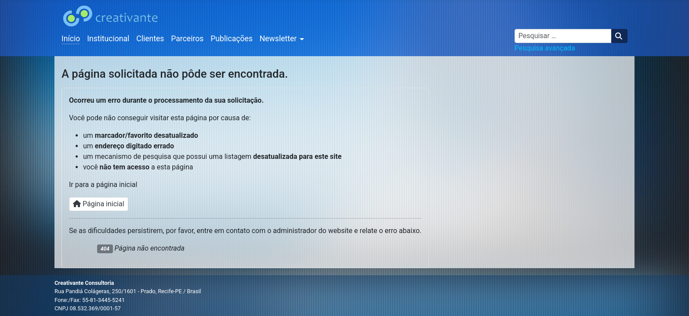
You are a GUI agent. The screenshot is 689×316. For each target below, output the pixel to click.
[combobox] (563, 36)
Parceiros (187, 38)
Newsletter (278, 38)
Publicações (231, 38)
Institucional (108, 38)
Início (71, 38)
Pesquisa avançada (545, 48)
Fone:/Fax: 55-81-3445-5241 (89, 300)
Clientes (150, 38)
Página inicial (98, 204)
